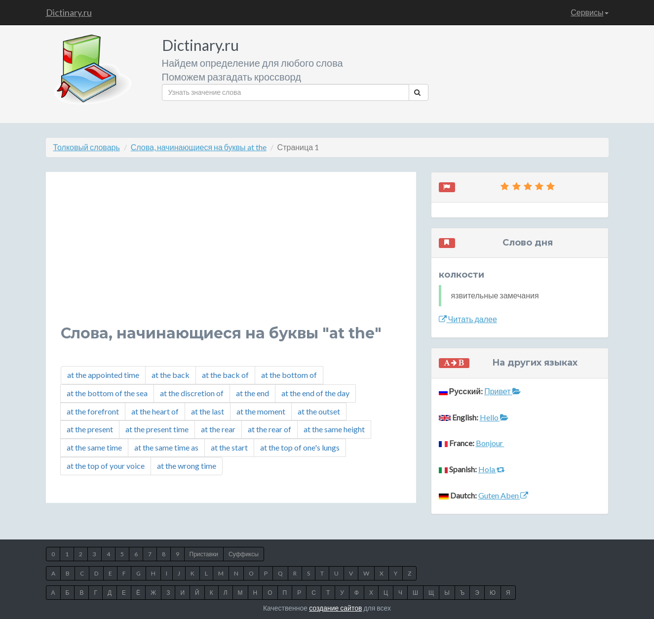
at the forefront (93, 411)
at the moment (260, 411)
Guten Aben (503, 495)
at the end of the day (315, 393)
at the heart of (155, 411)
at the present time (157, 429)
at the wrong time (186, 465)
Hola (491, 469)
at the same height (334, 429)
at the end (252, 393)
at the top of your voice (106, 465)
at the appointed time (103, 374)
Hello (494, 417)
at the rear (218, 429)
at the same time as (166, 447)
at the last (207, 411)
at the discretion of (192, 393)
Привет (502, 391)
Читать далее (468, 319)
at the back (171, 374)
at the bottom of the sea (107, 393)
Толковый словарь (86, 147)
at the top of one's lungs (300, 447)
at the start (229, 447)
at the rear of (269, 429)
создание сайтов (335, 608)
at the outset (319, 411)
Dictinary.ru (69, 12)
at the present (90, 429)
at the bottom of (289, 374)
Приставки (204, 554)
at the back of (225, 374)
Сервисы (589, 12)
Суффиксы (244, 554)
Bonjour (490, 443)
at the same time (94, 447)
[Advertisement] (231, 256)
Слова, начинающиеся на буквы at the (199, 147)
